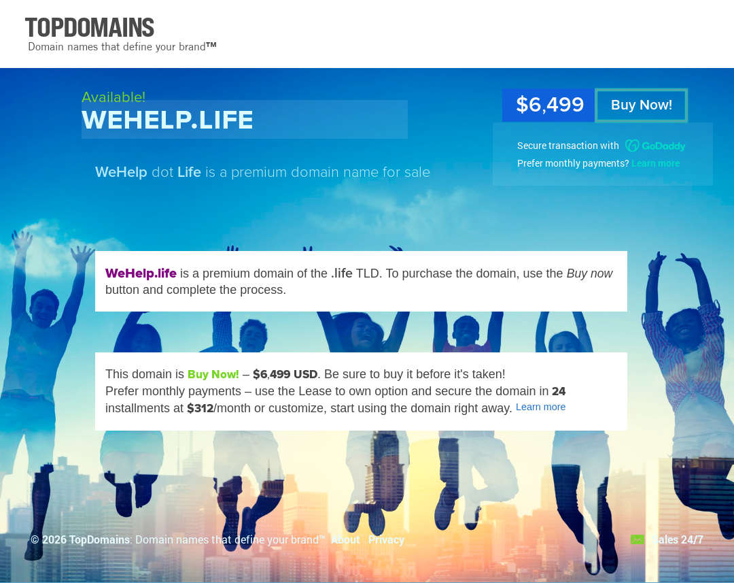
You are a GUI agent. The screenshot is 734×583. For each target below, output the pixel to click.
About (345, 539)
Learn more (655, 162)
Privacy (386, 539)
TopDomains (99, 539)
